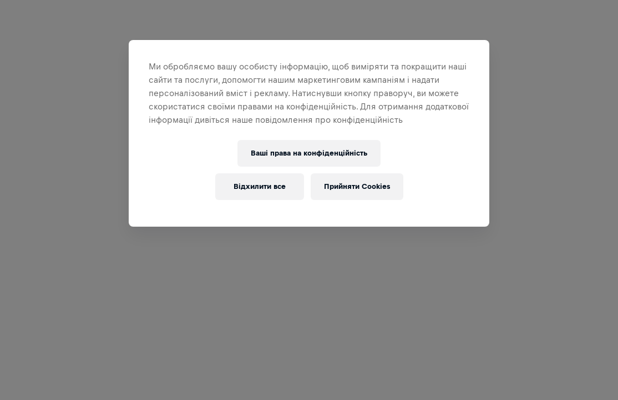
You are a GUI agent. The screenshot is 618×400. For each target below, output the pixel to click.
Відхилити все (260, 186)
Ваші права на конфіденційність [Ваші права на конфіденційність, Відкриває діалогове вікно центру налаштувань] (309, 153)
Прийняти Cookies (357, 186)
